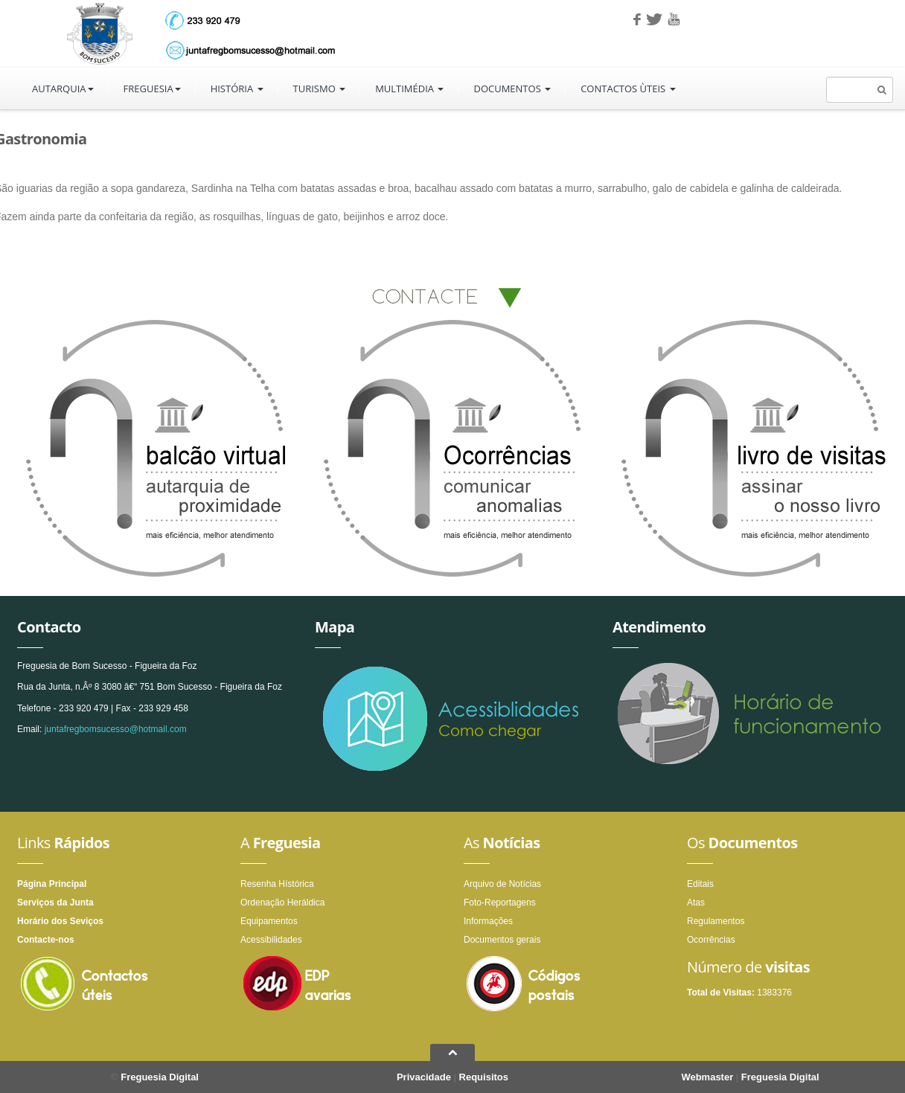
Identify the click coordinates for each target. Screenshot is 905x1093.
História (237, 88)
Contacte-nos (45, 940)
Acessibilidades (271, 940)
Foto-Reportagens (500, 902)
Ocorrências (711, 940)
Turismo (319, 88)
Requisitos (483, 1077)
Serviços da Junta (55, 902)
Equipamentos (269, 921)
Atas (696, 902)
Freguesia (152, 88)
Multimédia (409, 88)
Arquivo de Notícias (502, 884)
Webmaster (707, 1077)
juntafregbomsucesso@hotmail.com (116, 729)
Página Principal (51, 884)
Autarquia (63, 88)
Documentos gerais (502, 940)
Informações (488, 921)
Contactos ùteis (628, 88)
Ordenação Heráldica (282, 902)
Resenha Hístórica (277, 884)
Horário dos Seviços (60, 921)
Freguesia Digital (160, 1077)
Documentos (512, 88)
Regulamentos (715, 921)
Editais (700, 884)
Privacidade (424, 1077)
